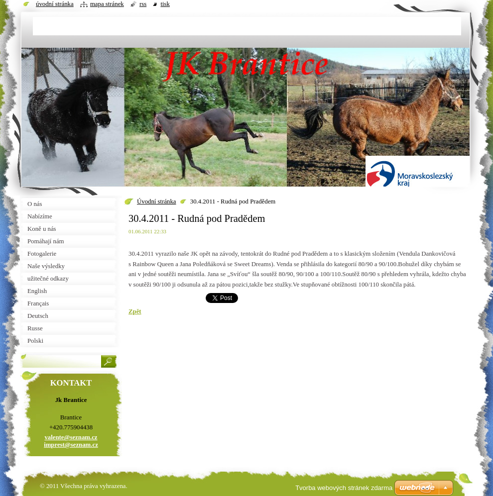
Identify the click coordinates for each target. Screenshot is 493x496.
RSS (142, 3)
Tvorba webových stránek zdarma (343, 488)
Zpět (134, 311)
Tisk (165, 3)
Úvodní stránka (156, 201)
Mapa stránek (107, 3)
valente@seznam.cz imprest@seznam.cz (71, 441)
